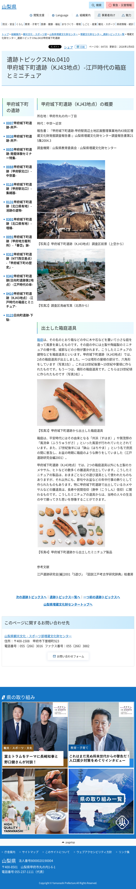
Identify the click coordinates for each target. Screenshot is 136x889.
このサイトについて (57, 852)
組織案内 (16, 34)
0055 (10, 149)
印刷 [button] (82, 47)
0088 (10, 166)
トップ (5, 34)
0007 (10, 123)
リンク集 (124, 852)
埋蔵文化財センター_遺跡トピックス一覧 (102, 34)
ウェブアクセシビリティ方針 (94, 852)
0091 (10, 236)
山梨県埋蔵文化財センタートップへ (68, 604)
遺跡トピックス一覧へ (65, 597)
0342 (10, 276)
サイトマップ (30, 852)
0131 (10, 202)
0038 (10, 136)
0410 (10, 293)
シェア (68, 47)
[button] (120, 5)
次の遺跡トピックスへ (31, 597)
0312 (10, 254)
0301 (10, 219)
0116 (10, 184)
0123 (10, 315)
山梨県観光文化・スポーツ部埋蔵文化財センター (38, 636)
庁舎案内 (9, 852)
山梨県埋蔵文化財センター (63, 34)
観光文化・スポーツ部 (35, 34)
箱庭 (40, 339)
